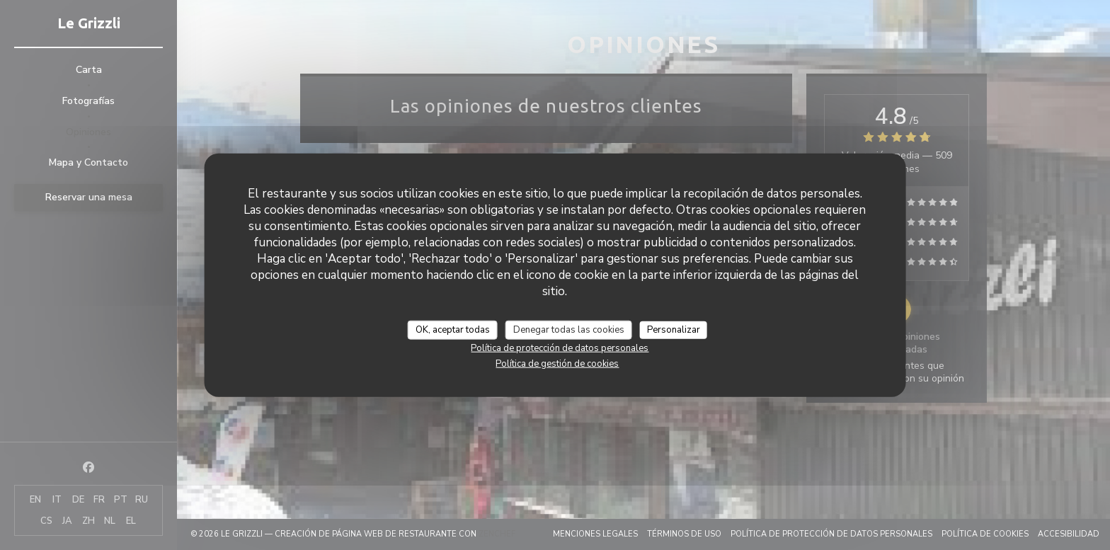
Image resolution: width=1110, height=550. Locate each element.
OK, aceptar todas (453, 329)
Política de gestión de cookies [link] (557, 363)
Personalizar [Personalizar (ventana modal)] (673, 329)
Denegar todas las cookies (568, 329)
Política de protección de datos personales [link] (559, 348)
